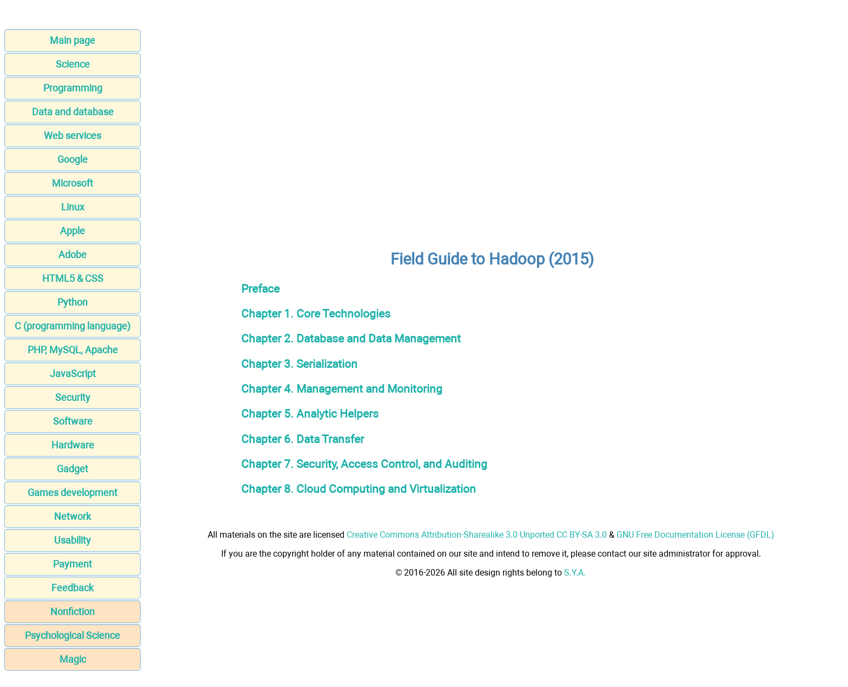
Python (72, 302)
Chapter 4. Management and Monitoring (341, 388)
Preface (260, 288)
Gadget (72, 468)
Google (72, 159)
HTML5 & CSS (72, 278)
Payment (72, 564)
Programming (72, 88)
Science (73, 64)
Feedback (72, 587)
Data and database (73, 111)
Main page (72, 40)
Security (72, 397)
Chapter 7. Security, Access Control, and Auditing (364, 464)
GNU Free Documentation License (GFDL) (695, 535)
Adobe (72, 254)
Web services (72, 135)
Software (72, 421)
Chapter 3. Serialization (299, 364)
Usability (72, 540)
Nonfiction (72, 611)
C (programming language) (72, 326)
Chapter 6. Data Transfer (302, 439)
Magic (72, 659)
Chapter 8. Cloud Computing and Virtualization (358, 489)
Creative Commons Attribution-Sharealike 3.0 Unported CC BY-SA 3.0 (477, 535)
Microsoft (72, 183)
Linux (72, 207)
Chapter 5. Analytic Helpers (310, 413)
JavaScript (73, 373)
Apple (72, 230)
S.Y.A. (575, 572)
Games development (72, 492)
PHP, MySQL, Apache (73, 349)
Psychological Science (72, 635)
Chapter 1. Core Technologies (315, 313)
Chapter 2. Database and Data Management (351, 338)
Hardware (72, 445)
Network (72, 516)
